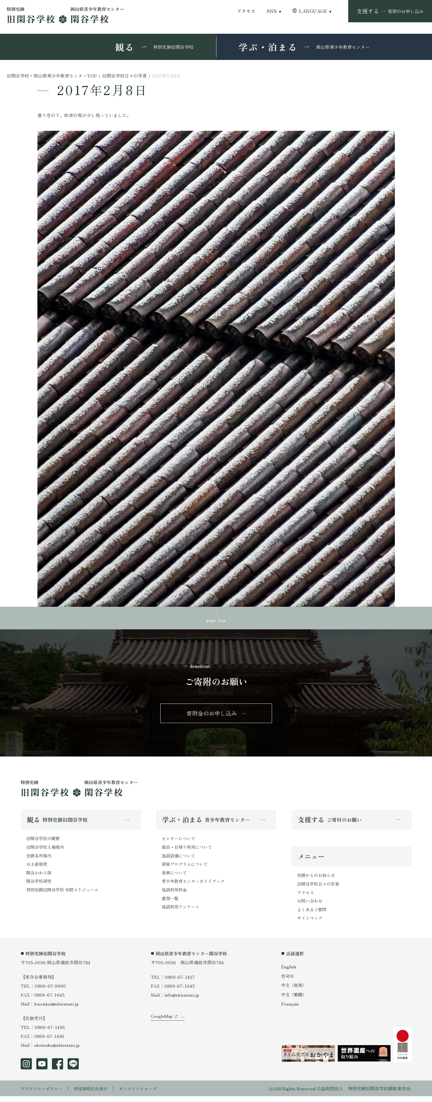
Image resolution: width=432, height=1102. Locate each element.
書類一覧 (171, 903)
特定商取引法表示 (95, 1094)
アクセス (246, 11)
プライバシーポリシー (43, 1094)
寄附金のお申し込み (212, 715)
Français (290, 1009)
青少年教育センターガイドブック (195, 886)
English (289, 972)
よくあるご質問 (312, 914)
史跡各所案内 (39, 859)
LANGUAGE (313, 11)
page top (216, 620)
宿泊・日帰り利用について (188, 850)
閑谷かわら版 (39, 877)
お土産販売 (37, 868)
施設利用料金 (175, 894)
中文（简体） (294, 990)
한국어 (288, 981)
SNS (272, 11)
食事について (175, 877)
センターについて (179, 841)
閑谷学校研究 (39, 886)
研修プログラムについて (186, 868)
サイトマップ (310, 923)
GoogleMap (162, 1026)
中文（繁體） (294, 1000)
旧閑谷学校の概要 (44, 841)
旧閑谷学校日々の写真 (319, 887)
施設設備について (179, 859)
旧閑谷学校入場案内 (46, 850)
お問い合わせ (310, 905)
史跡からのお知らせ (317, 879)
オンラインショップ (144, 1094)
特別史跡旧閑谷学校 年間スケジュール (64, 894)
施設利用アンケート (182, 912)
